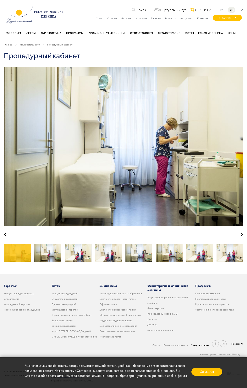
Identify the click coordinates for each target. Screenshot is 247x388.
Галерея (156, 18)
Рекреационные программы (162, 313)
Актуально (186, 18)
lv (241, 10)
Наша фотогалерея (30, 44)
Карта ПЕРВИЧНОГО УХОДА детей (71, 331)
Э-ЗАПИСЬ (225, 18)
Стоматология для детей (65, 298)
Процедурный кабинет (59, 44)
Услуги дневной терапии (17, 304)
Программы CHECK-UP (207, 293)
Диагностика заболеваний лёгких (118, 309)
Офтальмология (108, 304)
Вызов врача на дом (62, 320)
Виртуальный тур (173, 10)
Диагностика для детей (64, 304)
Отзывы (112, 18)
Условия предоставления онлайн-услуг (220, 354)
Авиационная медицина (107, 33)
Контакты (203, 18)
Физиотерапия (169, 33)
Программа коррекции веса (210, 298)
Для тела (152, 319)
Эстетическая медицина (204, 33)
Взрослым (13, 33)
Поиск (141, 10)
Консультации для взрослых (19, 293)
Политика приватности (175, 345)
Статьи (156, 345)
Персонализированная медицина (22, 309)
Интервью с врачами (134, 18)
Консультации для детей (65, 293)
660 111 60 (203, 10)
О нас (99, 18)
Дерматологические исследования (118, 325)
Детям (31, 33)
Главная (8, 44)
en (222, 10)
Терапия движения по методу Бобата (71, 315)
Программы (75, 33)
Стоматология (141, 33)
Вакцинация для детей (64, 325)
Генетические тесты (110, 336)
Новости (170, 18)
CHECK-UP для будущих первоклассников (74, 336)
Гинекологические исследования (117, 331)
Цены (232, 33)
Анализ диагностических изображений (121, 293)
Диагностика (51, 33)
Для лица (152, 324)
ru (231, 10)
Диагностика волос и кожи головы (118, 298)
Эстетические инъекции (160, 330)
